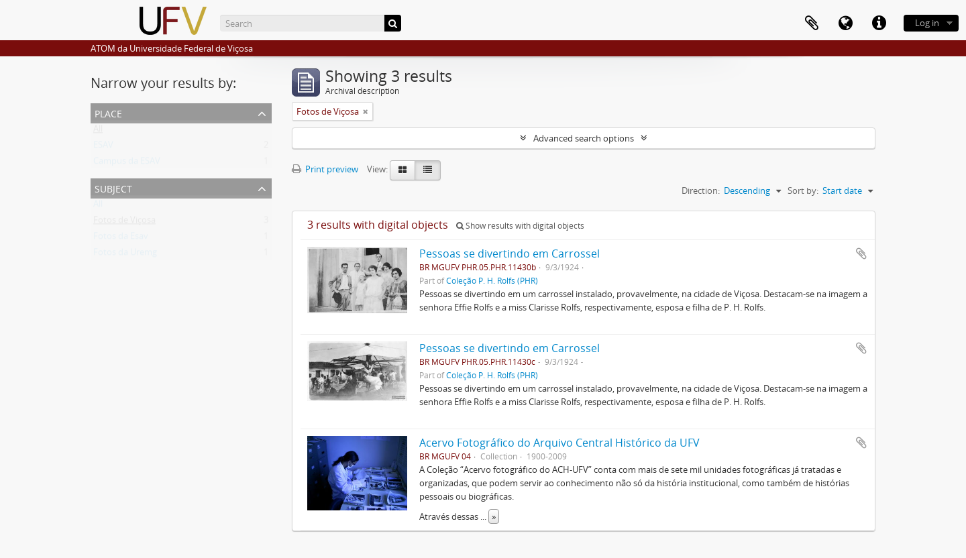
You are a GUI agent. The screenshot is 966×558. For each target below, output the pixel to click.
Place (108, 112)
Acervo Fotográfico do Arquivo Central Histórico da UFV (559, 442)
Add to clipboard (861, 253)
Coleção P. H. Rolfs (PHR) (492, 280)
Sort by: (803, 190)
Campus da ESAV (126, 164)
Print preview (325, 169)
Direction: (701, 190)
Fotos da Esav (120, 239)
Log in (927, 23)
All (98, 131)
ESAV (103, 148)
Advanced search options (583, 138)
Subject (113, 187)
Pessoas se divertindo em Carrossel (509, 253)
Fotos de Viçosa (124, 223)
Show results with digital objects (520, 225)
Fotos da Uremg (125, 255)
